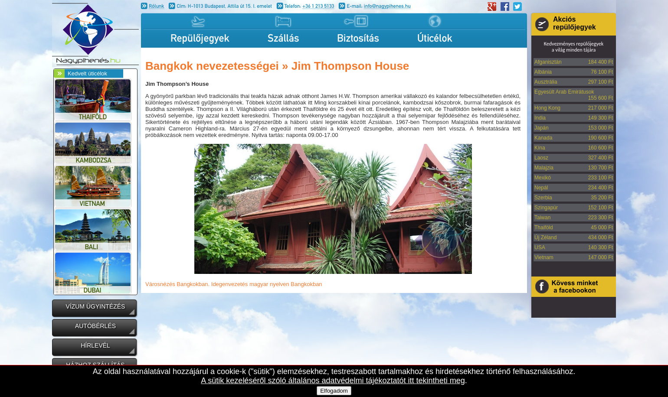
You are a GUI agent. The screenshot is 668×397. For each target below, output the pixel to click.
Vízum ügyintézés (95, 306)
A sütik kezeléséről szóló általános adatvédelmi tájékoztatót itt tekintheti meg (333, 380)
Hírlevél (95, 345)
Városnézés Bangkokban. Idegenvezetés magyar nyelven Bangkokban (233, 284)
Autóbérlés (95, 325)
